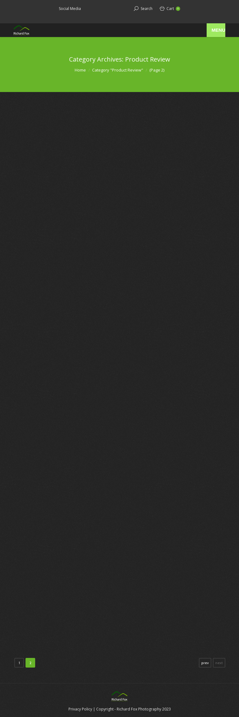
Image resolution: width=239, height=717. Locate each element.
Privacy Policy (80, 709)
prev (205, 662)
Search (146, 8)
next (219, 662)
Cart (173, 8)
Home (80, 70)
